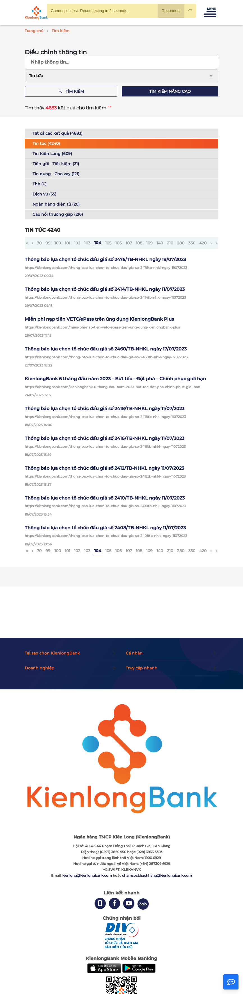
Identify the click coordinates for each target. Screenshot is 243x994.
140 (160, 243)
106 (118, 243)
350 (191, 243)
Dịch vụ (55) (44, 194)
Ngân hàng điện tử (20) (56, 204)
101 (67, 243)
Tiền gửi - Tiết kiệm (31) (56, 163)
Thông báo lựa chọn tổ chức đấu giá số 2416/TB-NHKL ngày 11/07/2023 (104, 438)
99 (48, 243)
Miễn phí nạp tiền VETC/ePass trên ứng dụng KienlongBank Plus (99, 319)
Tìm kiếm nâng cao (170, 91)
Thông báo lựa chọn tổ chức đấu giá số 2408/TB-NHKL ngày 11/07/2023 (105, 527)
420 (203, 243)
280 (180, 243)
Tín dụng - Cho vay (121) (56, 173)
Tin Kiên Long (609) (52, 153)
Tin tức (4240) (46, 143)
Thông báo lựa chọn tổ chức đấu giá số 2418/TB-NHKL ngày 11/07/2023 (104, 408)
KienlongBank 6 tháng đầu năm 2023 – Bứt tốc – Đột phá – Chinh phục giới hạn (115, 378)
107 (129, 243)
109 (149, 243)
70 (39, 243)
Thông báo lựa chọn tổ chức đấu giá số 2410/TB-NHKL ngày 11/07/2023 (105, 498)
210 (170, 243)
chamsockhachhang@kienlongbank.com (157, 875)
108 (139, 243)
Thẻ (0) (40, 183)
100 (57, 243)
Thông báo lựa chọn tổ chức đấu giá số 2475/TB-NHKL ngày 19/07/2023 (105, 259)
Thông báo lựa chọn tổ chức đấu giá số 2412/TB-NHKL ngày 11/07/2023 (104, 468)
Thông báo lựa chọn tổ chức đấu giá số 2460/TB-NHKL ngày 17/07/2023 (106, 349)
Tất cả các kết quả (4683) (57, 133)
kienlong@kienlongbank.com (87, 875)
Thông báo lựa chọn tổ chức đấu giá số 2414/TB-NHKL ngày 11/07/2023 (105, 289)
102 (77, 243)
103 (87, 243)
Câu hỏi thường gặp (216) (58, 214)
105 (108, 243)
